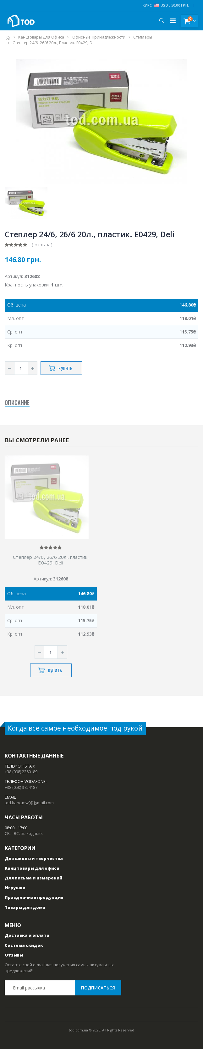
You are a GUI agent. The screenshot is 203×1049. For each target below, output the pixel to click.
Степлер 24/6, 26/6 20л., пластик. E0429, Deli (50, 560)
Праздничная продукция (34, 897)
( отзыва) (42, 245)
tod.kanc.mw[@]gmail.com (29, 802)
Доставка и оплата (27, 935)
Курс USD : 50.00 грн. (166, 5)
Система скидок (24, 945)
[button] (162, 21)
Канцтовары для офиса (41, 37)
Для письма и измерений (33, 878)
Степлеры (142, 37)
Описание (17, 402)
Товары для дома (25, 907)
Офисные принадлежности (99, 37)
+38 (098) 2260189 (21, 771)
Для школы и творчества (34, 858)
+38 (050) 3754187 (21, 787)
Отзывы (14, 955)
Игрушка (15, 887)
